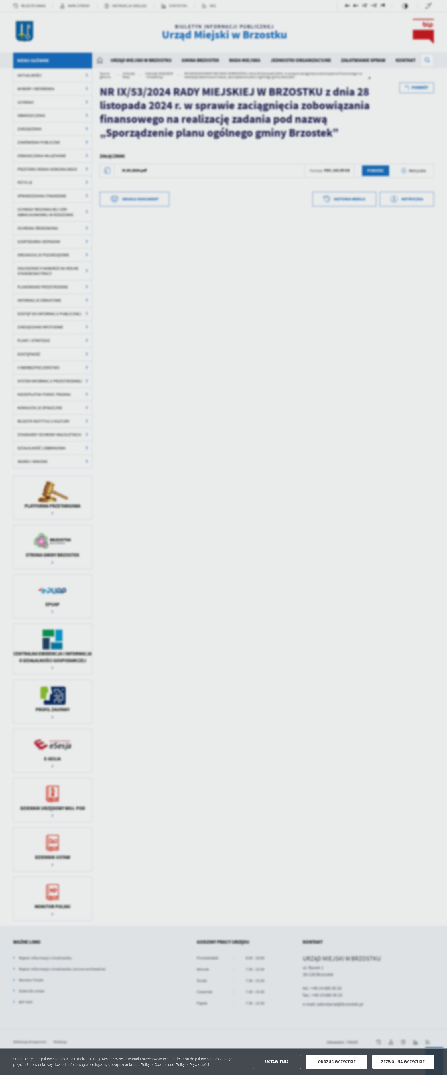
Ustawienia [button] (277, 1062)
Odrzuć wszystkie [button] (337, 1062)
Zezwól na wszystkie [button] (403, 1062)
